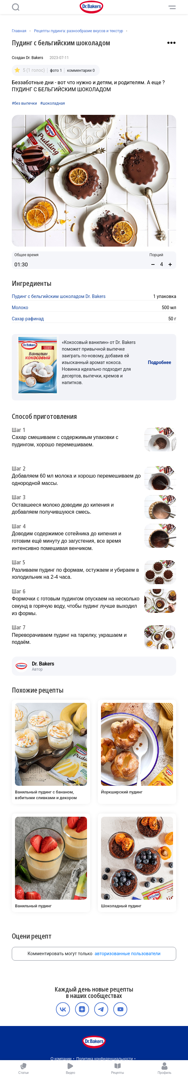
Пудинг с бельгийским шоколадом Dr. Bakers (58, 296)
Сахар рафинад (28, 318)
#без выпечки (24, 103)
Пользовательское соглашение (71, 1046)
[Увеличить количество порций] (170, 264)
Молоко (20, 307)
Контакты (131, 1046)
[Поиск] (15, 7)
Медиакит (93, 1053)
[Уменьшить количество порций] (152, 264)
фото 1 (56, 70)
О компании (60, 1039)
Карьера (111, 1046)
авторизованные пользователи (128, 934)
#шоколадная (52, 103)
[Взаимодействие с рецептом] (171, 43)
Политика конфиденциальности (104, 1039)
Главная (19, 31)
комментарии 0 (81, 70)
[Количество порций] (161, 264)
